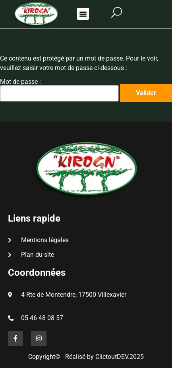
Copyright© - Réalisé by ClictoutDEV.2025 (86, 356)
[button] (83, 14)
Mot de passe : (59, 90)
